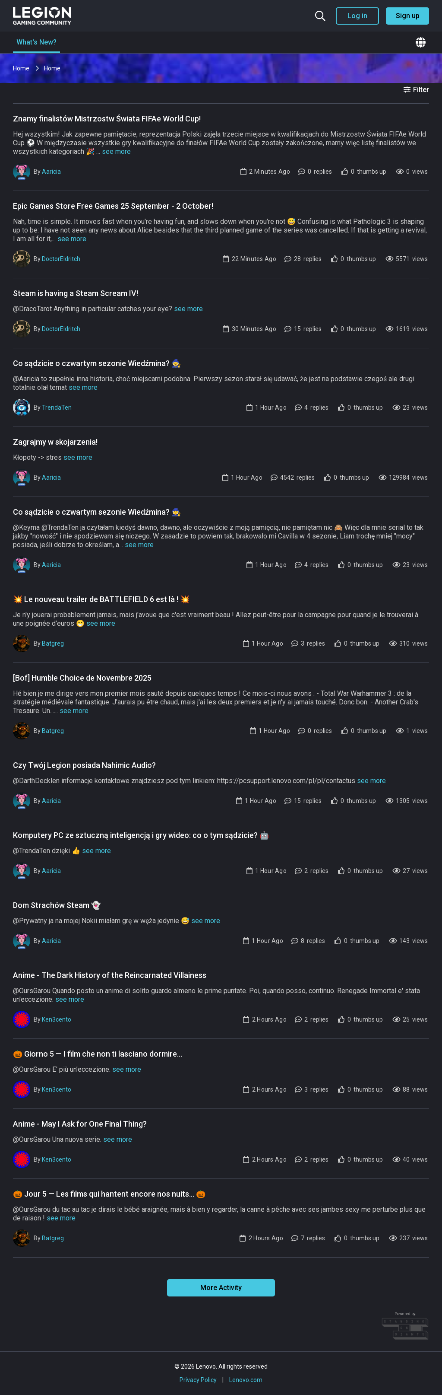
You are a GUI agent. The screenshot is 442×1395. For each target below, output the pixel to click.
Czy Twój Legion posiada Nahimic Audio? (84, 765)
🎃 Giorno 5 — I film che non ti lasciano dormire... (97, 1053)
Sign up (408, 16)
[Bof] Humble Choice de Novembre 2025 (82, 677)
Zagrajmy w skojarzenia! (55, 441)
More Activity (221, 1288)
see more (116, 151)
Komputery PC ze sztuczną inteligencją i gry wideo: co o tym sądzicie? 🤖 (141, 835)
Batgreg (53, 643)
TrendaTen (57, 407)
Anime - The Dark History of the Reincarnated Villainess (109, 975)
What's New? (36, 42)
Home (22, 68)
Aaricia (51, 171)
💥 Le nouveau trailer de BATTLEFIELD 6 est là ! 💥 (101, 599)
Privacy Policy (198, 1379)
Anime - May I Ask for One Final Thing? (80, 1123)
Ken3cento (56, 1019)
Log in (357, 16)
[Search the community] (320, 16)
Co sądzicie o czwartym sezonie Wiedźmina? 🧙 (97, 363)
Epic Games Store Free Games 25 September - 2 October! (113, 205)
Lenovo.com (245, 1379)
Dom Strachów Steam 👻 (57, 905)
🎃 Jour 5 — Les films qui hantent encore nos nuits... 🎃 (109, 1193)
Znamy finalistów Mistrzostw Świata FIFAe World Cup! (107, 118)
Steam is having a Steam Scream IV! (75, 293)
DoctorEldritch (61, 258)
